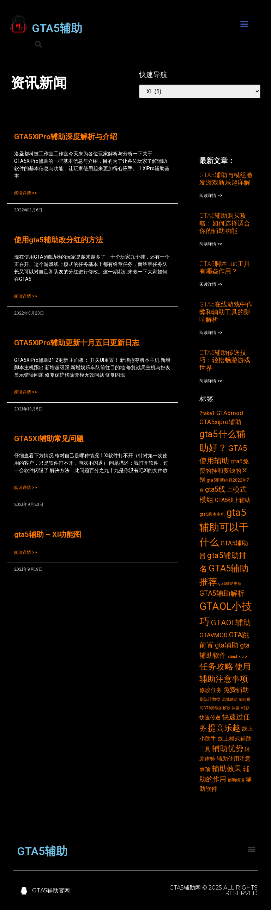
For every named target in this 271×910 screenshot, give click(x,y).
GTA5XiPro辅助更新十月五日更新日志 (76, 343)
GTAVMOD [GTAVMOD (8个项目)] (213, 635)
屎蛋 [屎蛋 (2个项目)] (236, 708)
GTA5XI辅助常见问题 (49, 438)
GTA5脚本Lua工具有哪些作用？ (224, 267)
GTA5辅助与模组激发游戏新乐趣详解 (226, 178)
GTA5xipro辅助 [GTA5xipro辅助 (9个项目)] (220, 422)
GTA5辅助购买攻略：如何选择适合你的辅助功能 (224, 223)
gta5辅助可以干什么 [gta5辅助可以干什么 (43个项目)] (224, 527)
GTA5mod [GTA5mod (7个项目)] (229, 412)
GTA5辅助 (57, 28)
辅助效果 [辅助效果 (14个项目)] (227, 768)
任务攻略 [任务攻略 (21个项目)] (216, 666)
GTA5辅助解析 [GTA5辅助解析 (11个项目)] (222, 593)
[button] (244, 24)
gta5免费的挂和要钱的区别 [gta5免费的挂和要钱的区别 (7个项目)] (224, 470)
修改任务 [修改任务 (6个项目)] (210, 690)
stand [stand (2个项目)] (232, 656)
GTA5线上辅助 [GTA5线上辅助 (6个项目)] (233, 500)
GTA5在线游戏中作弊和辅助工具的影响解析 (226, 312)
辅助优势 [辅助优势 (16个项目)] (227, 748)
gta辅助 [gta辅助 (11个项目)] (227, 645)
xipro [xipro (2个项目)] (243, 656)
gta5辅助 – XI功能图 (47, 534)
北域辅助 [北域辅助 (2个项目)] (229, 699)
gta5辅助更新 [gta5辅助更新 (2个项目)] (229, 583)
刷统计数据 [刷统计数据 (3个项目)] (210, 699)
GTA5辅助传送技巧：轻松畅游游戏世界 (224, 360)
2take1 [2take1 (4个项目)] (207, 413)
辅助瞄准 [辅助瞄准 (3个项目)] (236, 779)
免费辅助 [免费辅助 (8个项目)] (236, 689)
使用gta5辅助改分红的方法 (58, 240)
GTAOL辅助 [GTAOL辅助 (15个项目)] (231, 622)
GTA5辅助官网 (51, 890)
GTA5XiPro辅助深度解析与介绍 (65, 136)
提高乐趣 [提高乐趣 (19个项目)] (224, 728)
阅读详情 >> (25, 193)
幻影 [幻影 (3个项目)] (245, 707)
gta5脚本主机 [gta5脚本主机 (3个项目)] (212, 514)
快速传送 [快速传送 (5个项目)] (210, 717)
